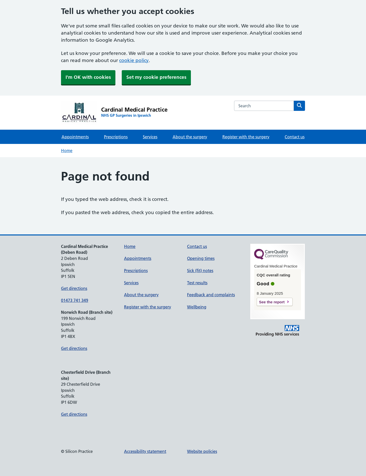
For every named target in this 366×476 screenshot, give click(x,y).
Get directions (74, 288)
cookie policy (134, 60)
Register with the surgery (245, 136)
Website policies (202, 451)
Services (150, 136)
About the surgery (190, 136)
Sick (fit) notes (200, 270)
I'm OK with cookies (88, 77)
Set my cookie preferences (156, 77)
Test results (197, 282)
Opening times (201, 258)
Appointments (75, 136)
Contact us (294, 136)
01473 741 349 (74, 300)
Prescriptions (116, 136)
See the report (272, 302)
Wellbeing (196, 306)
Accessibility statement (145, 451)
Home (66, 150)
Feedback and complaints (211, 294)
